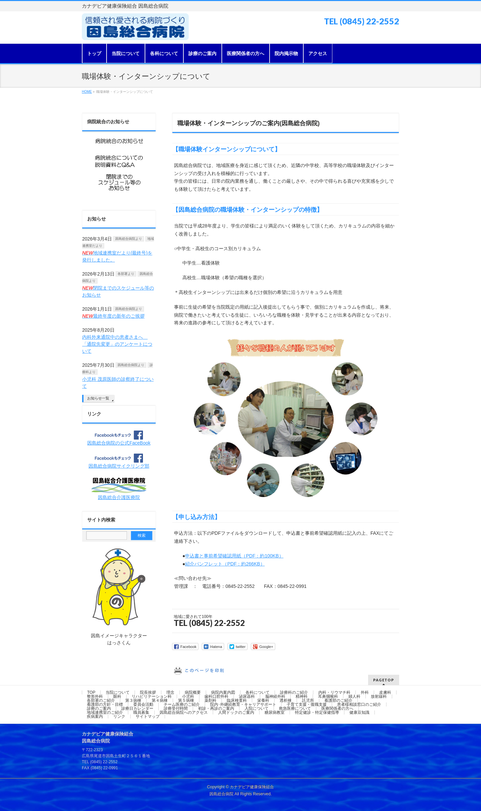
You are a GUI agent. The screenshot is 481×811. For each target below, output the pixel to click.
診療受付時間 (176, 708)
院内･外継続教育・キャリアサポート (243, 704)
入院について (257, 708)
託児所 (308, 700)
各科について (258, 692)
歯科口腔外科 (216, 696)
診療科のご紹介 (294, 692)
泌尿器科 (247, 696)
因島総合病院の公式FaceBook (118, 443)
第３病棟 (133, 700)
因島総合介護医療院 (119, 497)
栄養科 (263, 700)
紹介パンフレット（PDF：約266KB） (225, 563)
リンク (94, 414)
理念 (170, 692)
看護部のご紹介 (338, 700)
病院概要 (193, 692)
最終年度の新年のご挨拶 (113, 316)
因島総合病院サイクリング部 (119, 466)
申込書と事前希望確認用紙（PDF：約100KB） (234, 555)
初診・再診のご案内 (216, 708)
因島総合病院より (128, 238)
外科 (365, 692)
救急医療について (295, 708)
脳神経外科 (275, 696)
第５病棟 (186, 700)
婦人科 (354, 696)
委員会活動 (143, 704)
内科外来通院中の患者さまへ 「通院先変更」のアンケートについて (117, 344)
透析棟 (286, 700)
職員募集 (141, 712)
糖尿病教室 (275, 712)
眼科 (117, 696)
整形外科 (95, 696)
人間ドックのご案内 (236, 712)
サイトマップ (148, 716)
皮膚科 (385, 692)
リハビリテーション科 (152, 696)
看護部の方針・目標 (105, 704)
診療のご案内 (99, 708)
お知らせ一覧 (98, 398)
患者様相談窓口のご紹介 (359, 704)
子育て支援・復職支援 (307, 704)
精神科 (302, 696)
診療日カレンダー (137, 708)
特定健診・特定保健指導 (317, 712)
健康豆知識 (359, 712)
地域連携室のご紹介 (105, 712)
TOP (91, 692)
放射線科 (379, 696)
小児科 (188, 696)
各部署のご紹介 (101, 700)
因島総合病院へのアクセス (184, 712)
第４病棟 (160, 700)
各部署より (126, 274)
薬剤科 (210, 700)
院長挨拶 (148, 692)
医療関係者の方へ (337, 708)
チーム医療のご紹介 (182, 704)
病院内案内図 (223, 692)
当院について (118, 692)
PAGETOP (383, 680)
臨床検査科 (237, 700)
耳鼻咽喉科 (328, 696)
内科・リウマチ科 (334, 692)
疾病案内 (95, 716)
